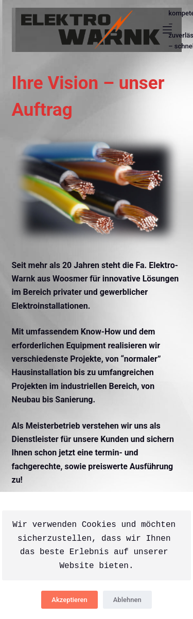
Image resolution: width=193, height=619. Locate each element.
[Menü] (167, 29)
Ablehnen (127, 600)
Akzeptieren (69, 600)
